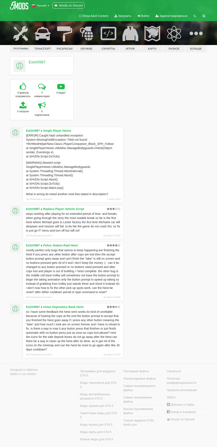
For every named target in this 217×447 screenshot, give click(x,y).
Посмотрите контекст (39, 199)
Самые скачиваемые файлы (137, 399)
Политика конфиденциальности (181, 380)
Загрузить (122, 16)
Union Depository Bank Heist (63, 307)
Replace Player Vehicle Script (63, 209)
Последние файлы (136, 371)
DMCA (171, 397)
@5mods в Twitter (181, 405)
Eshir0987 (37, 62)
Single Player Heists (57, 130)
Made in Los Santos (23, 374)
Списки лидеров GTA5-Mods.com (139, 422)
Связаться (174, 371)
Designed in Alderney (24, 369)
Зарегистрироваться (171, 16)
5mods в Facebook (181, 412)
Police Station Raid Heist (60, 245)
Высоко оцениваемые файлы (138, 411)
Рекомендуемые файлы (139, 378)
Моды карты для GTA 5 (95, 432)
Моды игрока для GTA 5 (96, 424)
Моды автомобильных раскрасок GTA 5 (95, 396)
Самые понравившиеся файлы (139, 388)
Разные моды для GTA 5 (96, 439)
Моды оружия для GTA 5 (96, 405)
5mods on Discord (181, 419)
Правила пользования (182, 390)
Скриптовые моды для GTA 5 (98, 415)
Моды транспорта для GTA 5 (98, 385)
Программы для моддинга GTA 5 (97, 373)
